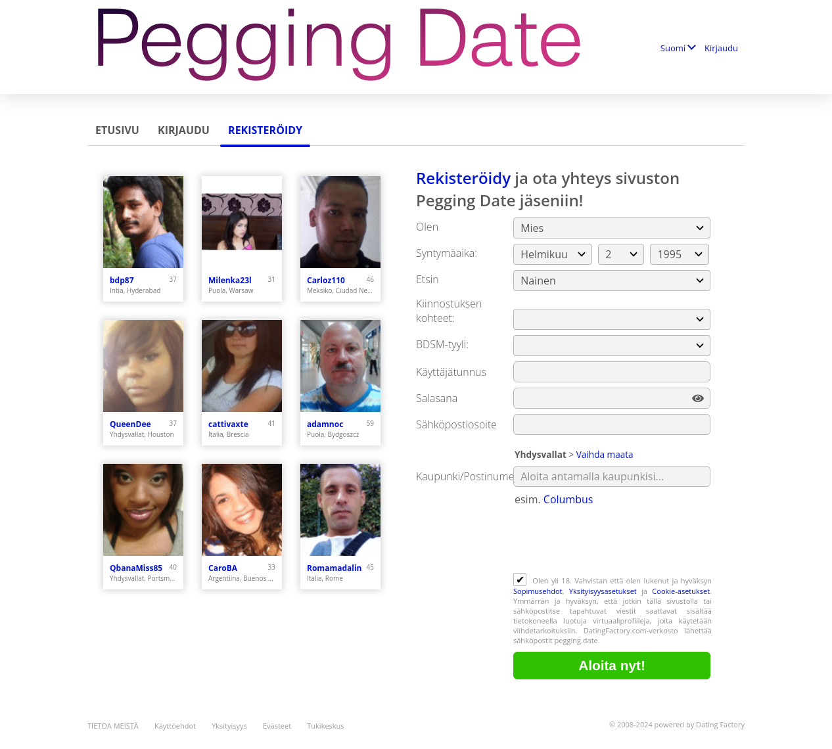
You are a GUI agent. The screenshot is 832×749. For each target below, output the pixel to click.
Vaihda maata (605, 454)
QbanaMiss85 (136, 568)
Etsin (427, 279)
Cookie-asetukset (681, 591)
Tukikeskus (325, 726)
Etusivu (117, 130)
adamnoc (325, 424)
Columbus (568, 499)
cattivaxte (228, 424)
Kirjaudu (721, 48)
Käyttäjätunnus (451, 372)
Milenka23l (230, 280)
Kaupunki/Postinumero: (471, 476)
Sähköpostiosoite (456, 424)
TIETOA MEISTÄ (113, 726)
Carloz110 (326, 280)
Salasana (436, 398)
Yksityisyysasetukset (603, 591)
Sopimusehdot (538, 591)
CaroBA (222, 568)
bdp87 (122, 280)
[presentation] (613, 540)
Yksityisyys (229, 726)
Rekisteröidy (265, 130)
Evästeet (277, 726)
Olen (427, 226)
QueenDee (130, 424)
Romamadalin (334, 568)
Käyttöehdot (175, 726)
